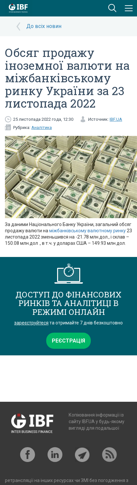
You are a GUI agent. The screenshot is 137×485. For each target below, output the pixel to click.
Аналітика (41, 127)
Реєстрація (68, 341)
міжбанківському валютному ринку (87, 230)
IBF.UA (116, 119)
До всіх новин (43, 26)
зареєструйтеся (31, 322)
